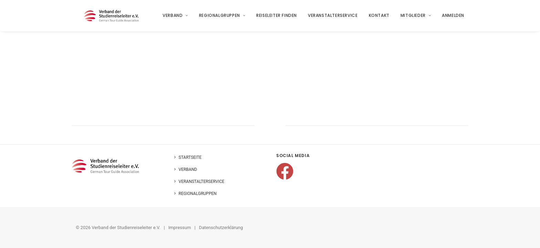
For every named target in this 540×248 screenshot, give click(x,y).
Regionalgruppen (222, 18)
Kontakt (379, 18)
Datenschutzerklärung (221, 227)
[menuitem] (178, 18)
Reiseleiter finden (277, 18)
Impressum (179, 227)
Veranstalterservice (333, 18)
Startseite (190, 157)
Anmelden (453, 18)
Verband (175, 18)
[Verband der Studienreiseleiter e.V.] (113, 18)
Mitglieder (416, 18)
